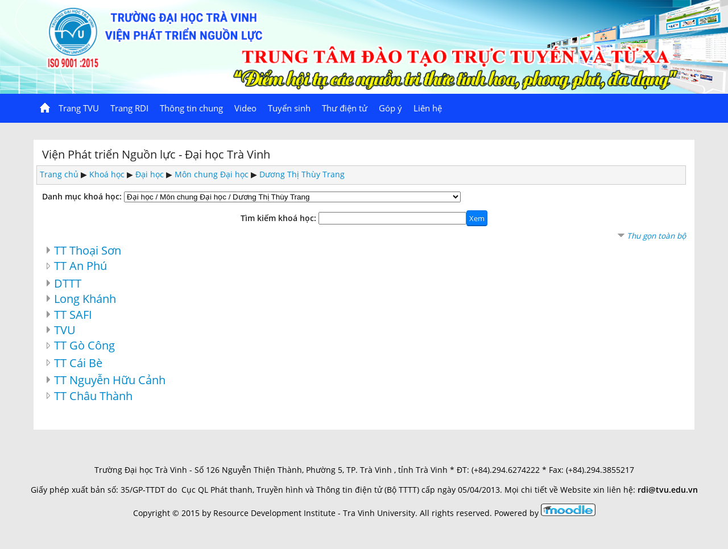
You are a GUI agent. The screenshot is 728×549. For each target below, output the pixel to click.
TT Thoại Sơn (87, 250)
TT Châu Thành (93, 396)
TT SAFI (73, 314)
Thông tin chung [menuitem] (191, 108)
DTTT (67, 283)
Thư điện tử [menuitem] (344, 108)
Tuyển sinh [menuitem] (289, 108)
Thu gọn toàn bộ (656, 235)
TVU (65, 330)
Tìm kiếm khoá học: (279, 218)
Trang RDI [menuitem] (129, 108)
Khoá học (107, 174)
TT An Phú (80, 265)
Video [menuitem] (245, 108)
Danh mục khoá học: (82, 196)
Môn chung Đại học (212, 174)
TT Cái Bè (78, 363)
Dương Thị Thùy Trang (302, 174)
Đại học (149, 174)
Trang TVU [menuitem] (79, 108)
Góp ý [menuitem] (390, 108)
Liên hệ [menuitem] (427, 108)
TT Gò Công (84, 345)
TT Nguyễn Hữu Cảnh (110, 380)
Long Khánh (85, 298)
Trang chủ (59, 174)
